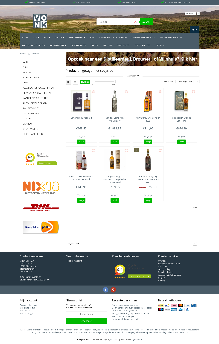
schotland (83, 332)
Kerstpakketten (142, 45)
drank (104, 329)
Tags (28, 53)
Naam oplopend (185, 81)
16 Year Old (81, 117)
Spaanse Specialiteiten (143, 37)
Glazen (94, 45)
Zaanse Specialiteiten (171, 37)
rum (75, 332)
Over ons (162, 260)
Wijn (36, 37)
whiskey (162, 332)
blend (53, 329)
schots (92, 332)
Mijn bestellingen (27, 307)
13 (186, 332)
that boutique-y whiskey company (137, 332)
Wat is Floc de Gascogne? (123, 316)
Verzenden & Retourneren (169, 275)
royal (70, 332)
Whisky (59, 37)
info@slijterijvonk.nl (28, 269)
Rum (92, 37)
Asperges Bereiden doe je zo (125, 305)
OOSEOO (114, 339)
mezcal (164, 329)
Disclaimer (163, 266)
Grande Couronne (181, 119)
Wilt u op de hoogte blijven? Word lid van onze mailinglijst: (79, 306)
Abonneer (86, 320)
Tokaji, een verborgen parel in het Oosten (130, 313)
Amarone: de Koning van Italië (125, 319)
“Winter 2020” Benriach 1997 (148, 179)
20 (198, 81)
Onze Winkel (123, 45)
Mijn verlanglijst (27, 313)
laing (137, 329)
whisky (171, 332)
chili (81, 329)
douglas (96, 329)
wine (182, 332)
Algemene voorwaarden (169, 263)
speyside (35, 53)
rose (64, 332)
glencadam (113, 329)
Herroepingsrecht (74, 260)
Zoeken (146, 21)
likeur (142, 329)
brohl (76, 329)
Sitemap (161, 280)
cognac (88, 329)
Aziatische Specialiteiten (113, 37)
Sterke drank (77, 37)
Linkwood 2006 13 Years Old (81, 178)
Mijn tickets (25, 310)
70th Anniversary (115, 119)
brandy (69, 329)
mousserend (193, 329)
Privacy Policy (164, 269)
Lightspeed (137, 339)
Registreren (192, 23)
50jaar (22, 329)
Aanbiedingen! (58, 45)
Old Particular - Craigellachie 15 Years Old (114, 179)
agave (46, 329)
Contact (161, 278)
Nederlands (190, 13)
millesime (173, 329)
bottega (60, 329)
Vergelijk (81, 136)
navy (34, 332)
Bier (47, 37)
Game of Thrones (34, 329)
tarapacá (116, 332)
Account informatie (28, 305)
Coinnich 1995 (148, 119)
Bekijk (81, 141)
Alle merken (169, 81)
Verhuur (107, 45)
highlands (123, 329)
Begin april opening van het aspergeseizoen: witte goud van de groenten (132, 309)
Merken (160, 45)
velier (155, 332)
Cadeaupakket (78, 45)
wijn (176, 332)
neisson (41, 332)
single (98, 332)
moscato (183, 329)
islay (131, 329)
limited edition (153, 329)
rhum (48, 332)
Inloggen (194, 20)
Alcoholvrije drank (33, 45)
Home (25, 37)
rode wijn (56, 332)
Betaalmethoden (165, 272)
